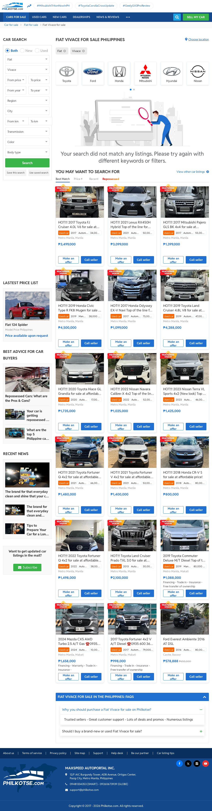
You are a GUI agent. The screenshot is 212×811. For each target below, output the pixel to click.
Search (27, 163)
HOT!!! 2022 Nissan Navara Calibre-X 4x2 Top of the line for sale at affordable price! (132, 391)
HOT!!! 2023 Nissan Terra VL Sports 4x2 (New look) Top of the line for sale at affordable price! (184, 391)
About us (8, 753)
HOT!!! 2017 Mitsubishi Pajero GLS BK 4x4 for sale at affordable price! (184, 224)
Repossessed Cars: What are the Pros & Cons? (26, 398)
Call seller (91, 260)
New (28, 50)
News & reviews (107, 17)
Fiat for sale (31, 25)
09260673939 (108, 784)
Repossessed (110, 179)
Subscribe (27, 567)
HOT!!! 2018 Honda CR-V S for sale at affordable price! (182, 474)
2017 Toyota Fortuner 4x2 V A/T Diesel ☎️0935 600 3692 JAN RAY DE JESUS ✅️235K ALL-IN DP (132, 641)
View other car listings (191, 172)
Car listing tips (165, 753)
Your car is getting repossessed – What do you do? (37, 415)
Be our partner (140, 753)
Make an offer (68, 260)
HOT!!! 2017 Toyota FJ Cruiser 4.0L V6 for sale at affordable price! (77, 224)
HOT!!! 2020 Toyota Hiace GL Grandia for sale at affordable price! (79, 391)
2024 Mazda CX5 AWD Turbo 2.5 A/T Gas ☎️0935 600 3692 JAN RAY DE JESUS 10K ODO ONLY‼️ (77, 641)
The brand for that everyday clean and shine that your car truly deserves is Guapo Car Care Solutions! (27, 494)
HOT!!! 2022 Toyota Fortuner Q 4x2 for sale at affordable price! (79, 558)
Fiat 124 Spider (16, 325)
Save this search (16, 172)
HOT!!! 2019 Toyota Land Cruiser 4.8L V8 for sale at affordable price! (182, 308)
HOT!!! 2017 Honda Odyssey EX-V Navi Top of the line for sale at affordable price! (132, 308)
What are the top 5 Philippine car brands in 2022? (37, 434)
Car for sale (11, 25)
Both (14, 50)
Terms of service (32, 753)
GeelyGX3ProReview (137, 5)
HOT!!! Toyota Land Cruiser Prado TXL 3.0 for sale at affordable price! (131, 558)
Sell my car (196, 17)
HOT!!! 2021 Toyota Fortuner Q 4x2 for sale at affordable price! (79, 474)
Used (44, 50)
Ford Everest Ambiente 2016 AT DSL (184, 641)
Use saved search (38, 172)
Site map (80, 753)
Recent (93, 179)
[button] (130, 89)
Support (98, 753)
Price (79, 179)
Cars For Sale (16, 17)
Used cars (39, 17)
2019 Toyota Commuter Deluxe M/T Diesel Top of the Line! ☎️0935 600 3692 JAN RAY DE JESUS (184, 558)
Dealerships (81, 17)
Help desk (117, 753)
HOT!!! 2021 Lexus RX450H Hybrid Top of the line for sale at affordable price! (131, 224)
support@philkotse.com (84, 790)
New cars (60, 17)
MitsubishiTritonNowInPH (54, 5)
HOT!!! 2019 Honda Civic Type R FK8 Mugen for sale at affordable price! (79, 308)
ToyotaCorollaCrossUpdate (97, 5)
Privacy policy (58, 753)
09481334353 (78, 784)
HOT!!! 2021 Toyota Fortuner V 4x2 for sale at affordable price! (131, 474)
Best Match (63, 179)
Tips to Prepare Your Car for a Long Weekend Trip (37, 529)
